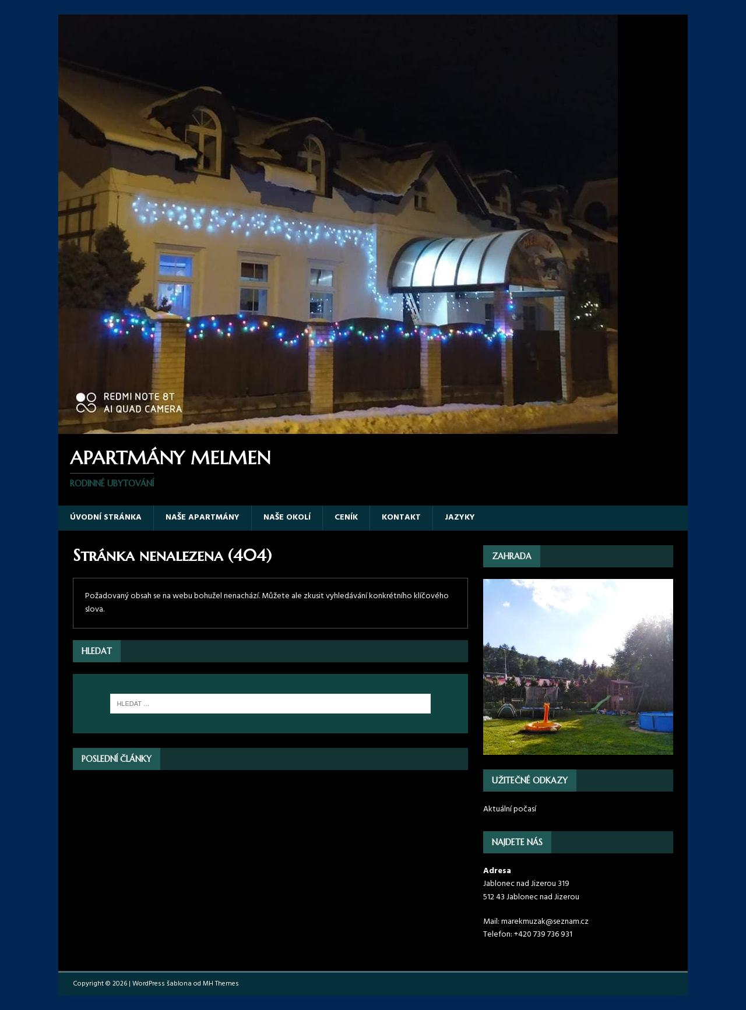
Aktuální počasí (509, 809)
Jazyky (460, 517)
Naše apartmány (203, 517)
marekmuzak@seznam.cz (545, 921)
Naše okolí (287, 517)
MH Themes (221, 984)
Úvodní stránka (106, 517)
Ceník (346, 517)
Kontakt (401, 517)
